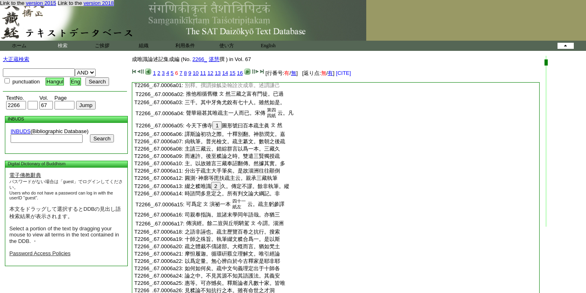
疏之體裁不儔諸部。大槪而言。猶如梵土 (232, 246)
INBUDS (21, 131)
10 (196, 73)
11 (203, 73)
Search (101, 139)
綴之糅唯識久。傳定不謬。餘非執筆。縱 (237, 186)
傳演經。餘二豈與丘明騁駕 (217, 223)
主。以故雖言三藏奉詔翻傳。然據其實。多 (235, 163)
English (268, 45)
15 (232, 73)
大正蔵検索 (16, 59)
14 (225, 73)
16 (240, 73)
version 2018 (98, 3)
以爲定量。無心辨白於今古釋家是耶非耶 (232, 261)
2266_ (199, 59)
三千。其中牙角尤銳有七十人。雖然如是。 (235, 102)
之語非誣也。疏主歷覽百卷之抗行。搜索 (232, 232)
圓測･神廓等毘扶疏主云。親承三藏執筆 (231, 178)
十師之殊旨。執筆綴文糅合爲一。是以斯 (232, 239)
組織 (144, 45)
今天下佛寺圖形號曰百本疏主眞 (227, 125)
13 (218, 73)
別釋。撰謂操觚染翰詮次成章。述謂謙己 (232, 85)
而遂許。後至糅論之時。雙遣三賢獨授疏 (232, 156)
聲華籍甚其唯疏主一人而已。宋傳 (225, 113)
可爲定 (194, 204)
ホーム (19, 45)
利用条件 (185, 45)
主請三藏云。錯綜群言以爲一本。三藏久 (232, 149)
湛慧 (214, 59)
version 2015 (41, 3)
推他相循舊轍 (202, 94)
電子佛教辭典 (25, 175)
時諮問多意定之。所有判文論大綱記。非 (232, 193)
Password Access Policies (39, 253)
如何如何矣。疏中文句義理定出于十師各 (232, 268)
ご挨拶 (102, 45)
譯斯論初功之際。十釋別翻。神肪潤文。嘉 (235, 134)
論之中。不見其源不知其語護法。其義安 (232, 276)
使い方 (226, 45)
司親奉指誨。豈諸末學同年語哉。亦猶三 (232, 215)
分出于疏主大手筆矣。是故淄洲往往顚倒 (232, 171)
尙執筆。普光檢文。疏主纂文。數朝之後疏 (235, 141)
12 (210, 73)
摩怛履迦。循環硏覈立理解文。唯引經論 (232, 254)
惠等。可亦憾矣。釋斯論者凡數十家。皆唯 (235, 283)
